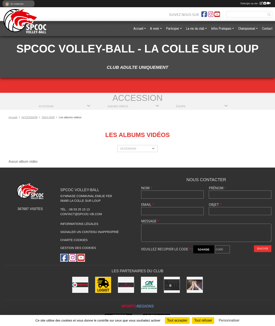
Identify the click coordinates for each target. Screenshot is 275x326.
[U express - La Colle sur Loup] (80, 285)
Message (150, 221)
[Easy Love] (126, 285)
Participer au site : (255, 3)
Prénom (217, 188)
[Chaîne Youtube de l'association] (217, 14)
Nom (146, 188)
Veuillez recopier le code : (166, 249)
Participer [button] (172, 29)
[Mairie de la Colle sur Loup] (172, 285)
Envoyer (262, 248)
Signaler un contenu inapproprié (89, 232)
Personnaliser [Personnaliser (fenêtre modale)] (229, 320)
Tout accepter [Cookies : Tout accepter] (177, 320)
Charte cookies (73, 240)
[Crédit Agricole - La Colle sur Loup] (149, 285)
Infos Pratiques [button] (221, 29)
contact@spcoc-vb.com (81, 214)
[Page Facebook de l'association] (204, 14)
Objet (215, 204)
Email (147, 204)
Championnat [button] (246, 29)
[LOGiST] (103, 285)
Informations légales (79, 224)
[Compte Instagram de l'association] (210, 14)
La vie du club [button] (195, 29)
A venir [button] (154, 29)
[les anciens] (195, 285)
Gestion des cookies (78, 248)
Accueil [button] (138, 29)
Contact (267, 29)
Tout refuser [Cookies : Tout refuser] (203, 320)
